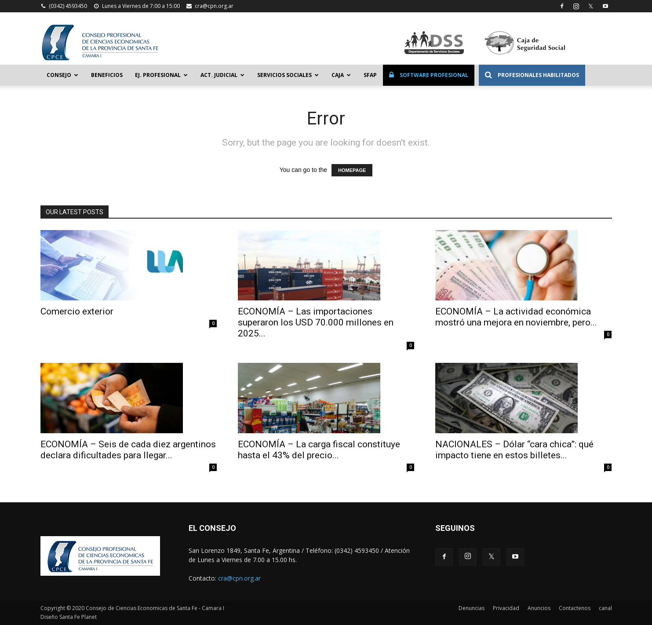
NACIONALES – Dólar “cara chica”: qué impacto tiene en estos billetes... (514, 450)
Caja (341, 75)
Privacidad (506, 608)
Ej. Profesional (161, 75)
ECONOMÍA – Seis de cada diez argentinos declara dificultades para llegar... (128, 450)
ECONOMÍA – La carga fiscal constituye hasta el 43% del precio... (319, 450)
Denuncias (471, 608)
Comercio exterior (76, 311)
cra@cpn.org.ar (214, 6)
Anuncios (539, 608)
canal (605, 608)
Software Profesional (428, 75)
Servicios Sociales (288, 75)
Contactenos (574, 608)
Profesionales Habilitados (532, 75)
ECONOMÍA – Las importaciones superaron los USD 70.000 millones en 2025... (315, 322)
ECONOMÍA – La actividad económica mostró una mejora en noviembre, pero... (516, 317)
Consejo (62, 75)
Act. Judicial (222, 75)
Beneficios (107, 75)
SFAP (370, 75)
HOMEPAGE (352, 170)
